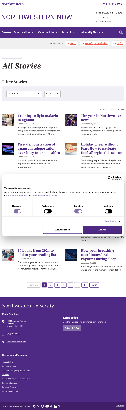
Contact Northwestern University (16, 379)
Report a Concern (9, 387)
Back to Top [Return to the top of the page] (120, 404)
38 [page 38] (85, 285)
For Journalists (112, 4)
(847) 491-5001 (13, 334)
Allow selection (62, 230)
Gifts (120, 43)
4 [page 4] (63, 285)
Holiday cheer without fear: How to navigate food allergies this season (101, 148)
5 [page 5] (70, 285)
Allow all (102, 230)
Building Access (9, 366)
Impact (68, 32)
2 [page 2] (50, 285)
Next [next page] (94, 285)
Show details (110, 221)
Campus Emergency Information (16, 370)
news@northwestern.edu (16, 342)
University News (91, 32)
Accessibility (7, 362)
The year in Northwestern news (102, 117)
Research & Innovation (17, 32)
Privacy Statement (10, 383)
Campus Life (47, 32)
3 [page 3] (57, 285)
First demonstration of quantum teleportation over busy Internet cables (39, 148)
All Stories (103, 17)
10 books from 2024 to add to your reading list (37, 252)
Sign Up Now (72, 328)
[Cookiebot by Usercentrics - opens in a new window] (110, 178)
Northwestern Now (36, 17)
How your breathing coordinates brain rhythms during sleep (98, 254)
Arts (73, 43)
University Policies (10, 391)
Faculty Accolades (96, 43)
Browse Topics (104, 22)
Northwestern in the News (110, 13)
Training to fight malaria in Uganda (38, 117)
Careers (5, 375)
